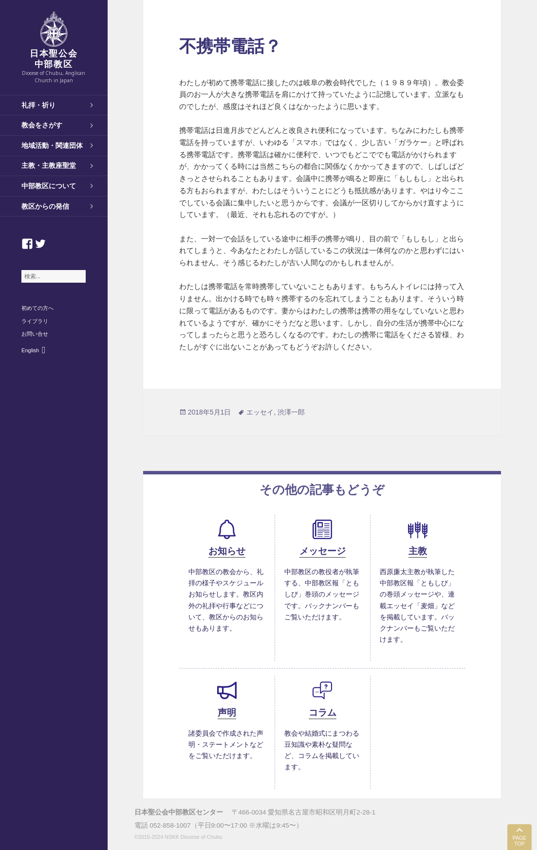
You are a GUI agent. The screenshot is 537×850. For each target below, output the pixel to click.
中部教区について (48, 186)
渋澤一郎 (291, 412)
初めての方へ (37, 308)
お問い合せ (34, 334)
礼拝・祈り (38, 105)
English (30, 350)
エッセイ (260, 412)
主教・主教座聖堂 (48, 165)
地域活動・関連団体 (52, 145)
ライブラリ (34, 321)
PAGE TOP (519, 841)
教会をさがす (41, 125)
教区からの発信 (45, 206)
